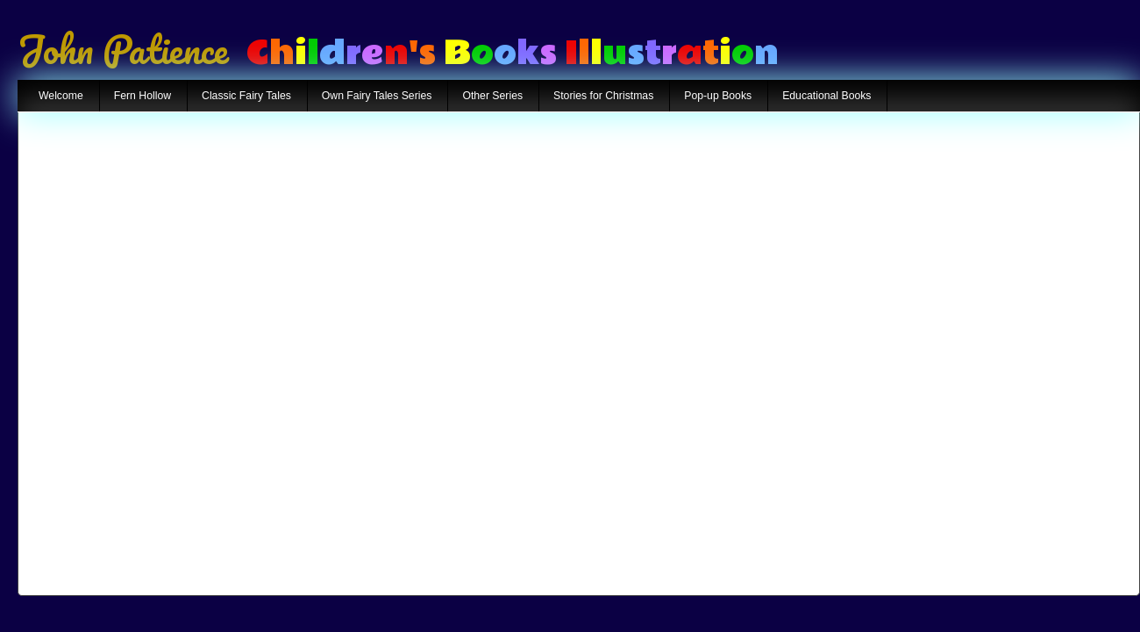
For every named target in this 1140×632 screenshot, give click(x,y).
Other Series (492, 96)
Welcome (61, 96)
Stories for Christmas (603, 96)
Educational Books (826, 96)
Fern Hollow (142, 96)
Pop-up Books (718, 96)
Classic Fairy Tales (246, 96)
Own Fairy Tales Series (377, 96)
